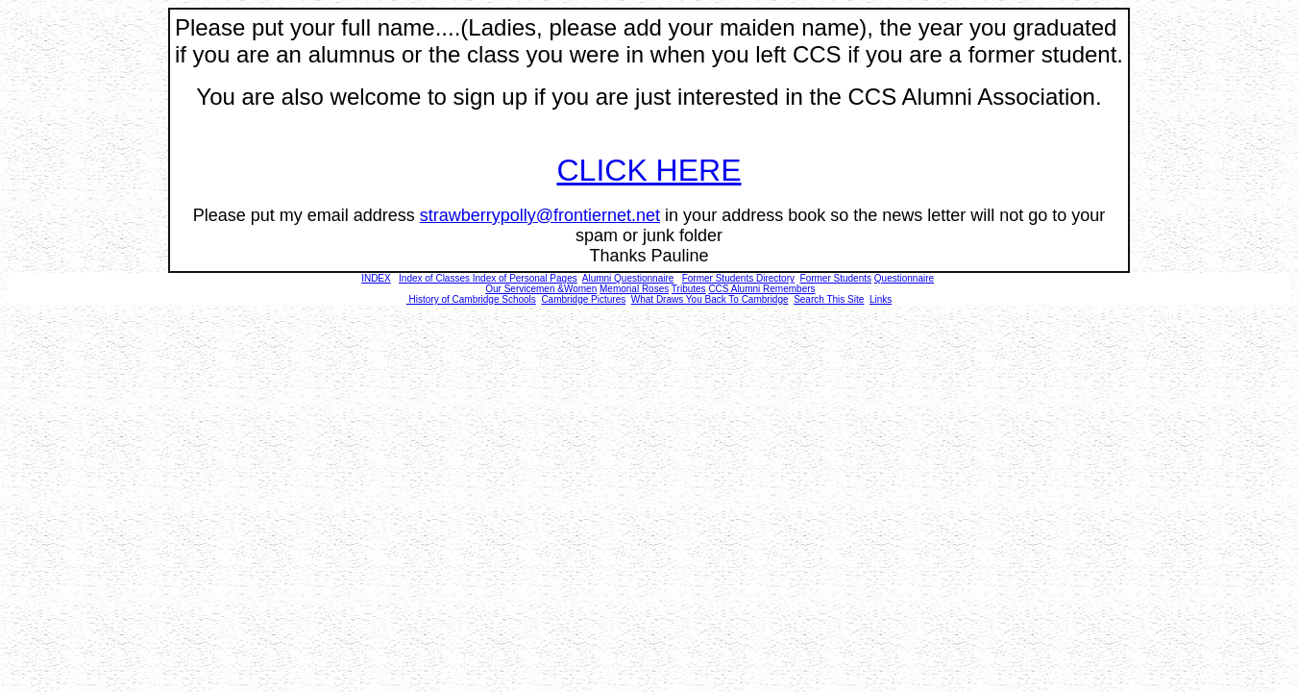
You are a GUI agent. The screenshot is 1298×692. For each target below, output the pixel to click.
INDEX (376, 278)
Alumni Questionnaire (628, 278)
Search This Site (829, 299)
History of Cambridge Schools (471, 299)
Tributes (689, 289)
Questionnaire (904, 278)
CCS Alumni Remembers (761, 289)
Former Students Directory (738, 278)
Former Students (835, 278)
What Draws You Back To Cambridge (710, 299)
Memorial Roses (634, 289)
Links (880, 299)
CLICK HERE (648, 170)
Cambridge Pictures (583, 299)
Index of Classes (434, 278)
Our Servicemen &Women (541, 289)
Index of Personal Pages (525, 278)
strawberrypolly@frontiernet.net (540, 215)
